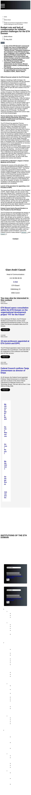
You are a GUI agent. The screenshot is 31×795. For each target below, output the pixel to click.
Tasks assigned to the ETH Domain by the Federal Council (20, 759)
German (23, 232)
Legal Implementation (18, 706)
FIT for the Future (15, 770)
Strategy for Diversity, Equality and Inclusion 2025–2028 (19, 636)
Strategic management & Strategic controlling (20, 686)
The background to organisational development (17, 786)
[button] (6, 43)
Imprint (6, 518)
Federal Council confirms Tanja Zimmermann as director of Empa (15, 370)
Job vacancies (16, 664)
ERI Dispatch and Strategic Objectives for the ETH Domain (20, 678)
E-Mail (15, 282)
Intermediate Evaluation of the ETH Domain (20, 631)
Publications (13, 622)
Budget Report (16, 626)
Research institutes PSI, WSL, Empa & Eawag (19, 749)
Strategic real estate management (18, 694)
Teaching (19, 576)
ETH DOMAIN (8, 514)
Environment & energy (19, 767)
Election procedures (18, 697)
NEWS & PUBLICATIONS (11, 511)
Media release (7, 19)
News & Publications (15, 608)
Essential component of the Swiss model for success (19, 738)
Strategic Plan (16, 628)
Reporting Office (17, 720)
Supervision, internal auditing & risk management (18, 710)
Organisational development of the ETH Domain (19, 774)
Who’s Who (15, 659)
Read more (5, 329)
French (3, 234)
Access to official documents (17, 724)
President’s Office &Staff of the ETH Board (20, 656)
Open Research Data (18, 765)
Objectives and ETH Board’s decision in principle (18, 780)
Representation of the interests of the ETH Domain (18, 703)
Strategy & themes (16, 753)
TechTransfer (10, 577)
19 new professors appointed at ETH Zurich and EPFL (15, 342)
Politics (8, 576)
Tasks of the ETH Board (18, 683)
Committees (15, 661)
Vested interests (17, 653)
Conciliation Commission (20, 721)
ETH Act (14, 672)
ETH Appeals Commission (20, 718)
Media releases (16, 613)
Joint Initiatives (16, 763)
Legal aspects (9, 516)
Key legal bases (16, 674)
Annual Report (16, 624)
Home (5, 16)
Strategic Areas (16, 756)
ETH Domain (11, 730)
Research (14, 576)
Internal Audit (16, 662)
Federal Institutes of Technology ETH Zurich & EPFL (20, 744)
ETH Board (8, 509)
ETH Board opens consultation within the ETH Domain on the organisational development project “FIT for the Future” (14, 311)
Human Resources (17, 699)
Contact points (14, 716)
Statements (15, 615)
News (10, 611)
